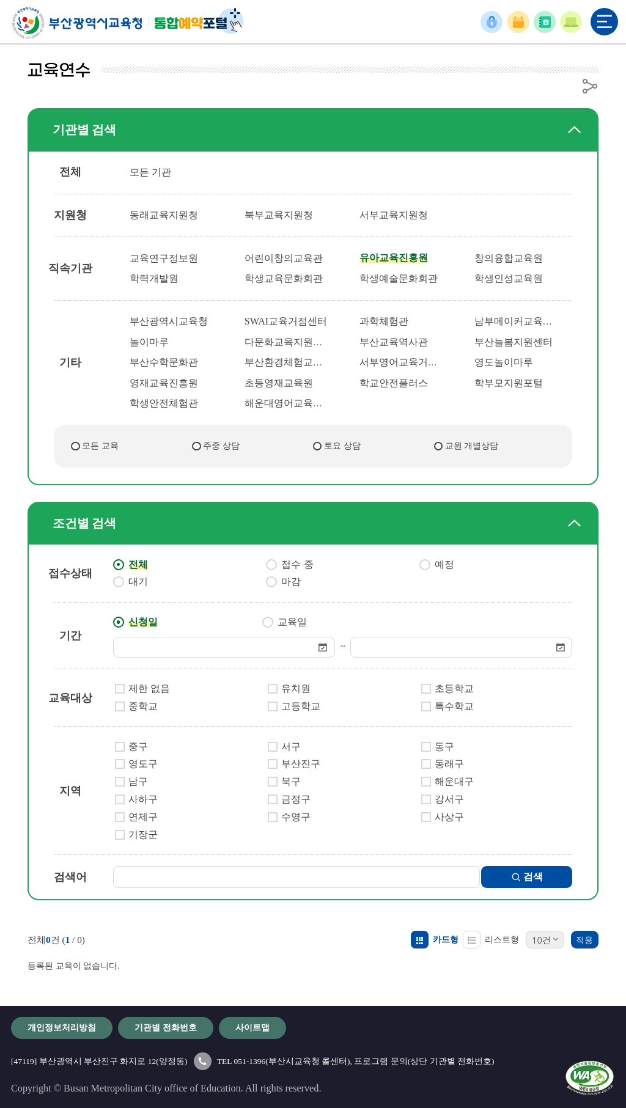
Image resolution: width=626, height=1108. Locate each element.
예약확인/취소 (518, 22)
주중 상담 (221, 445)
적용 (584, 940)
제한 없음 (149, 688)
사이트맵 (252, 1027)
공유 (590, 85)
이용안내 (571, 22)
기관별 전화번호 (545, 22)
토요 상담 (342, 445)
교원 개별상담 (472, 445)
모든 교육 (100, 445)
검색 (528, 876)
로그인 (492, 22)
